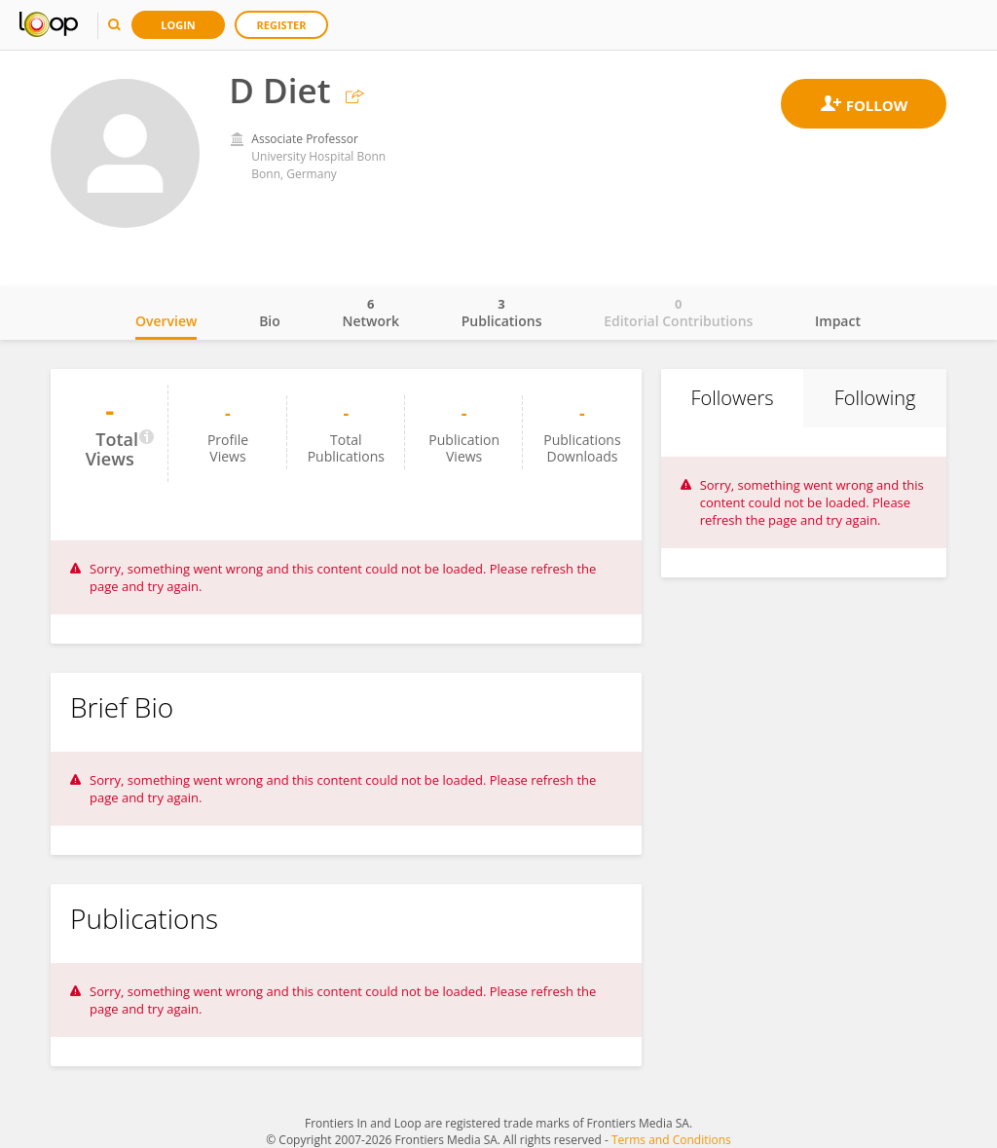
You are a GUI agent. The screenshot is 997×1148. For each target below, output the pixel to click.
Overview (166, 321)
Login (178, 25)
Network (370, 312)
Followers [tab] (731, 398)
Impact (838, 321)
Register (282, 25)
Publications (502, 312)
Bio (269, 321)
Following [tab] (875, 398)
